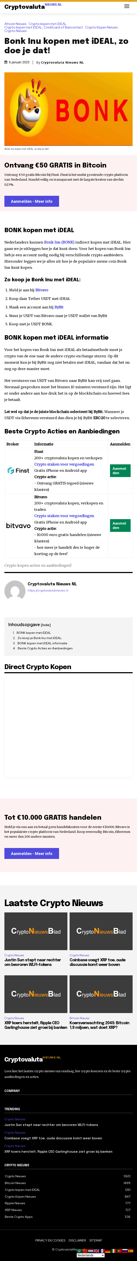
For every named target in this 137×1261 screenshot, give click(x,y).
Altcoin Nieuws (16, 24)
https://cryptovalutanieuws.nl (48, 590)
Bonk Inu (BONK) (59, 242)
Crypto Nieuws (16, 31)
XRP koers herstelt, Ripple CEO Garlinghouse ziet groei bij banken (58, 1152)
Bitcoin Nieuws (79, 1018)
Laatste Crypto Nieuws (53, 903)
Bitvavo (41, 290)
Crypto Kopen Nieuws (102, 27)
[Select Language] (91, 1255)
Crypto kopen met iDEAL (49, 24)
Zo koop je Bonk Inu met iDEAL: (40, 638)
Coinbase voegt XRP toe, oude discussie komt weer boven (53, 1138)
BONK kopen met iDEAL (34, 633)
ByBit (58, 307)
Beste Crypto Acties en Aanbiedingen (45, 648)
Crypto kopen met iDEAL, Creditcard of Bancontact (44, 27)
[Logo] (33, 7)
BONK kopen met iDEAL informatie (42, 643)
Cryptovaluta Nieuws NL (62, 62)
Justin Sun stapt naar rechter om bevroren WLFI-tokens (51, 1125)
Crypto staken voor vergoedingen (64, 464)
